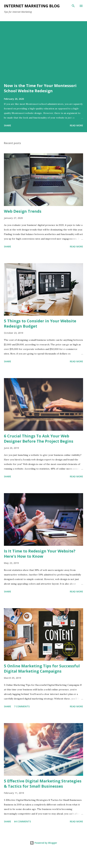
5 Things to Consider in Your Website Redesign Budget (40, 323)
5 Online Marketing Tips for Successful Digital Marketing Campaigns (42, 668)
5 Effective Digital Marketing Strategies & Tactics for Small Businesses (42, 783)
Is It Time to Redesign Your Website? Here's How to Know (39, 553)
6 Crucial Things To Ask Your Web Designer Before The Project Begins (38, 438)
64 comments (22, 821)
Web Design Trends (22, 211)
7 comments (22, 706)
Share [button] (7, 125)
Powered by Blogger (43, 842)
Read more (76, 125)
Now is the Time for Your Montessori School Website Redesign (40, 88)
